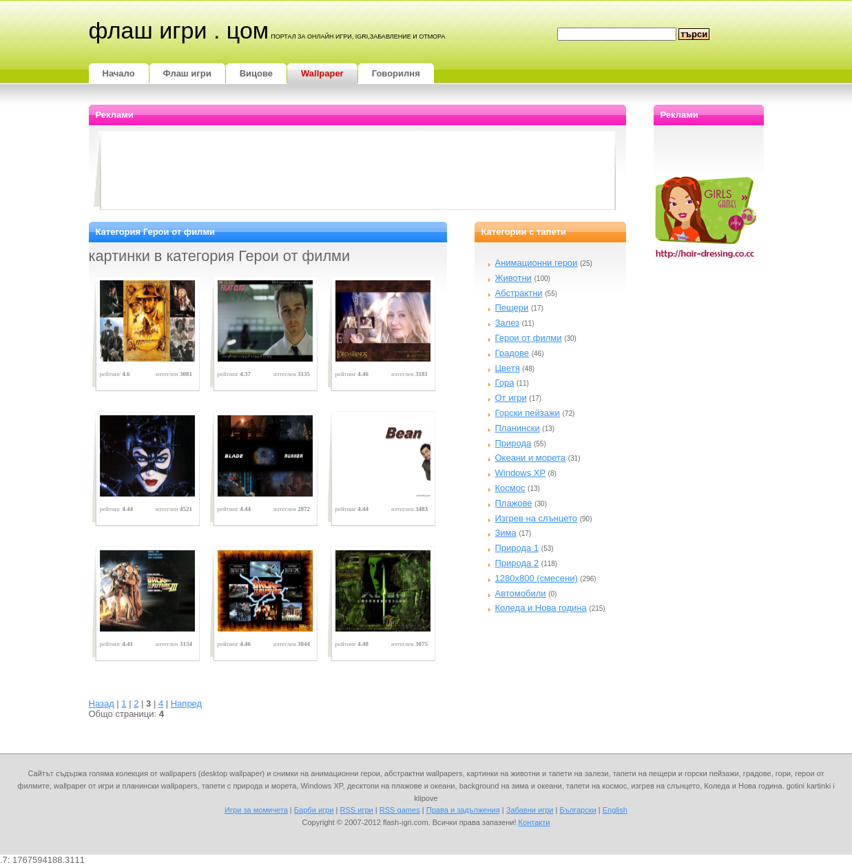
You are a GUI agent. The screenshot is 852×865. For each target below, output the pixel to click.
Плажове (513, 503)
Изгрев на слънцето (536, 518)
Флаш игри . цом (179, 30)
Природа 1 (517, 548)
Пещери (512, 307)
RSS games (400, 810)
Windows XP (520, 473)
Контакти (534, 822)
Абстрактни (519, 293)
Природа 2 (517, 563)
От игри (511, 398)
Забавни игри (530, 810)
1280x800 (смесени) (536, 578)
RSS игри (356, 810)
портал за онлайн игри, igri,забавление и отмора (358, 36)
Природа (513, 443)
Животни (513, 278)
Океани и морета (530, 457)
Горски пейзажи (527, 413)
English (615, 810)
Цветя (507, 368)
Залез (507, 322)
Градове (512, 353)
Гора (505, 382)
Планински (517, 428)
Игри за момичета (256, 810)
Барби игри (314, 810)
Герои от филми (528, 338)
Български (578, 810)
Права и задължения (463, 810)
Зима (506, 533)
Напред (186, 703)
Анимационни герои (536, 263)
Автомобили (520, 593)
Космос (510, 488)
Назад (101, 703)
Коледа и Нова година (541, 608)
